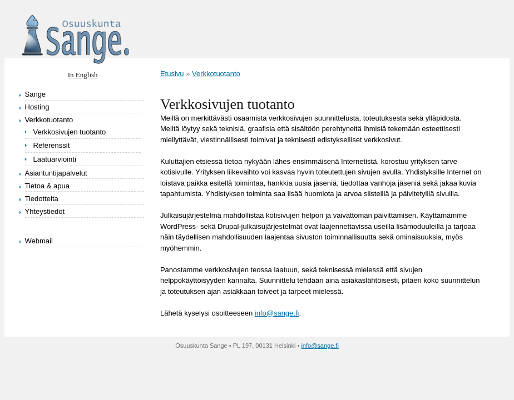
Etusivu (172, 73)
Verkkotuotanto (49, 120)
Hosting (37, 107)
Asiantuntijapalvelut (56, 173)
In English (83, 75)
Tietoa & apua (47, 186)
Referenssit (51, 145)
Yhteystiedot (45, 211)
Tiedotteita (41, 198)
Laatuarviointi (54, 159)
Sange (35, 94)
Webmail (39, 241)
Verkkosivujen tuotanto (69, 132)
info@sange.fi (277, 313)
